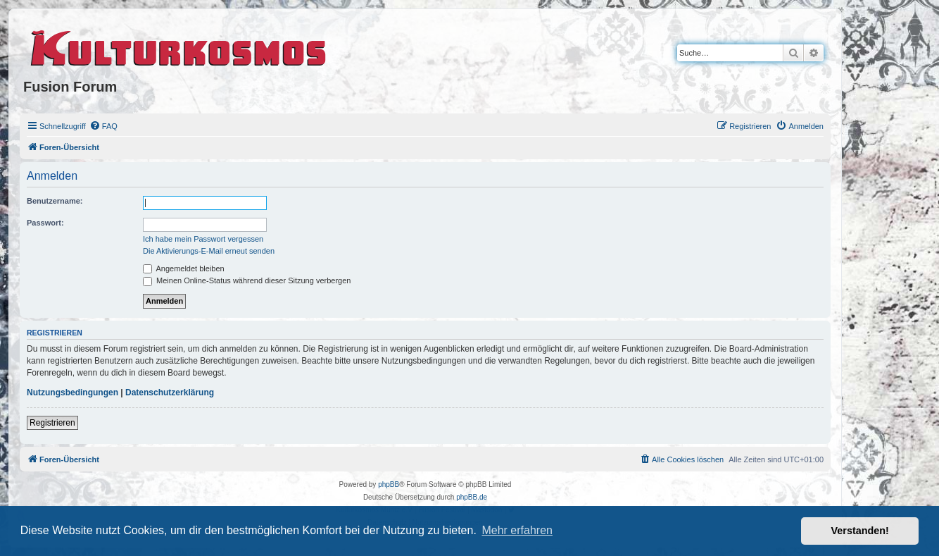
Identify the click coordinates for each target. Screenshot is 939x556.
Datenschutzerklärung (169, 392)
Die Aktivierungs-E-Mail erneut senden (209, 251)
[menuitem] (103, 126)
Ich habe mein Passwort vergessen (203, 239)
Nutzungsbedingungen (72, 392)
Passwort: (45, 222)
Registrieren (52, 423)
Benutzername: (54, 201)
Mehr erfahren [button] (517, 530)
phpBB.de (471, 497)
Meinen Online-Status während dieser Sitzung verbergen (247, 280)
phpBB (388, 484)
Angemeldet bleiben (184, 268)
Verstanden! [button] (860, 530)
